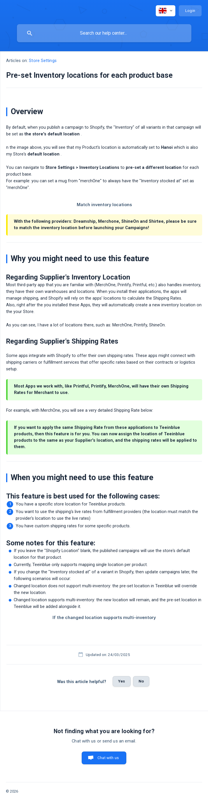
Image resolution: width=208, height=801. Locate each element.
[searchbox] (104, 33)
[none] (165, 10)
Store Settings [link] (42, 60)
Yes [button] (121, 681)
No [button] (141, 681)
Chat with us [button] (108, 758)
